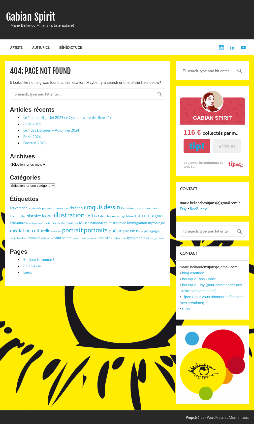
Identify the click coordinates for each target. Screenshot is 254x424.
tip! (196, 146)
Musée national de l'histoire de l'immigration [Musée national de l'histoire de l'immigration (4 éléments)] (113, 222)
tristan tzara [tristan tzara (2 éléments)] (119, 238)
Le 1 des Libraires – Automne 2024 (51, 130)
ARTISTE (16, 47)
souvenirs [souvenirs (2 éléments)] (92, 238)
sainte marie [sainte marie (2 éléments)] (79, 238)
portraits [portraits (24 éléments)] (96, 229)
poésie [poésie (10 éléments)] (115, 230)
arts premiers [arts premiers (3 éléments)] (45, 208)
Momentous (238, 417)
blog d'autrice (193, 273)
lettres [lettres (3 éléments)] (130, 216)
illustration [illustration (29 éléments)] (69, 214)
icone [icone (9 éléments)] (47, 215)
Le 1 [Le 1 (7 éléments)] (89, 216)
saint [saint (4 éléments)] (57, 237)
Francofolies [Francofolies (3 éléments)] (18, 216)
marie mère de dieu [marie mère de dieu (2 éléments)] (54, 223)
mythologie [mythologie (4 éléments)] (156, 222)
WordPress (215, 417)
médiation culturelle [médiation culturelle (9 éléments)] (30, 230)
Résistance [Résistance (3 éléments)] (33, 238)
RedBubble (198, 208)
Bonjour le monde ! (38, 259)
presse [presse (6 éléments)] (129, 231)
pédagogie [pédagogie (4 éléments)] (151, 231)
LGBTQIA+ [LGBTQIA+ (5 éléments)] (154, 215)
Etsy (183, 208)
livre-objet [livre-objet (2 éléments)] (37, 223)
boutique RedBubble (199, 279)
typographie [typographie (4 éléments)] (136, 237)
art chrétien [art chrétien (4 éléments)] (19, 207)
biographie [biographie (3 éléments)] (61, 208)
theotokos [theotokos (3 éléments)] (105, 238)
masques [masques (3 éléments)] (72, 223)
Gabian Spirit (30, 17)
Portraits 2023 (34, 142)
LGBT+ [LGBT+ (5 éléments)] (140, 215)
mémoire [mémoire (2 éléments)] (56, 231)
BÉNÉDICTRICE (70, 47)
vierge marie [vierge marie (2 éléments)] (157, 238)
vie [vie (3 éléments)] (148, 238)
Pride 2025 (32, 123)
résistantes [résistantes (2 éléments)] (47, 238)
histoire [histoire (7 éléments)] (34, 216)
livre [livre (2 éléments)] (28, 223)
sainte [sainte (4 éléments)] (66, 237)
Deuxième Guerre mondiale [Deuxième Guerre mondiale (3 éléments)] (139, 208)
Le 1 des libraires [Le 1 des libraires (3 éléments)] (105, 216)
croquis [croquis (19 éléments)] (93, 206)
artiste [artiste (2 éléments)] (32, 208)
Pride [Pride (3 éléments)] (139, 231)
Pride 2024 (32, 136)
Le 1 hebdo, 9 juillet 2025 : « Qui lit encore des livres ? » (67, 117)
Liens (27, 272)
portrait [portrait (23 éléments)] (72, 229)
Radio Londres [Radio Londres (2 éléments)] (18, 238)
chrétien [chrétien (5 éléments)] (76, 207)
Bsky (186, 309)
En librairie (32, 265)
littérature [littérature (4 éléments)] (17, 222)
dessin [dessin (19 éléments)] (112, 206)
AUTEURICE (40, 47)
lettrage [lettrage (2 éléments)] (121, 216)
